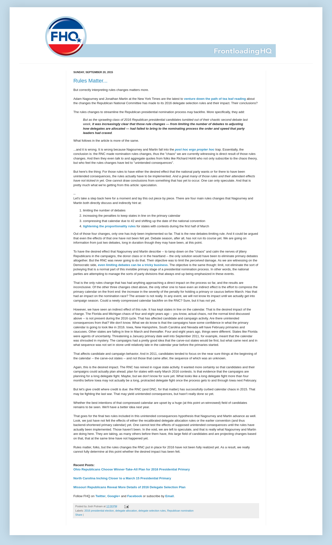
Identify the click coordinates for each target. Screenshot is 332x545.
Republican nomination (180, 510)
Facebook (134, 496)
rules (132, 226)
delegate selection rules (152, 510)
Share (78, 514)
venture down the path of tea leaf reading (215, 99)
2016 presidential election (99, 510)
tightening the (93, 226)
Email (169, 496)
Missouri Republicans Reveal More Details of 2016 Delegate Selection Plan (129, 487)
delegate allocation (126, 510)
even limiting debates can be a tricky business (133, 265)
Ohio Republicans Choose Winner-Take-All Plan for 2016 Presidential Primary (131, 469)
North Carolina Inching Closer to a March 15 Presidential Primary (122, 478)
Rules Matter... (90, 81)
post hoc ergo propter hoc (194, 149)
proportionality (116, 226)
